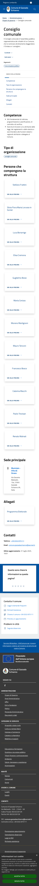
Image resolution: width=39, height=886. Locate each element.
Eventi (7, 795)
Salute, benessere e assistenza (15, 762)
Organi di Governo (11, 695)
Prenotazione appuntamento (15, 831)
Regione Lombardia (10, 2)
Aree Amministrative (12, 698)
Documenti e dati (11, 715)
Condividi (8, 53)
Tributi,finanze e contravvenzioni (16, 755)
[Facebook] (5, 685)
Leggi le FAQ (9, 838)
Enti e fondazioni (11, 705)
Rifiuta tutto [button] (19, 881)
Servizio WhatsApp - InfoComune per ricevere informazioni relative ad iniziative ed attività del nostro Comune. (19, 646)
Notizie (7, 776)
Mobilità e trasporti (11, 739)
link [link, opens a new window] (8, 872)
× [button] (36, 855)
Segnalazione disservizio (13, 834)
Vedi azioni (9, 57)
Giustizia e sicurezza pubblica (15, 752)
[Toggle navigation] (4, 9)
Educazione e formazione (13, 749)
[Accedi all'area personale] (31, 2)
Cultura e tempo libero (13, 728)
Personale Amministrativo (14, 712)
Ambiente (8, 759)
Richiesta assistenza (12, 841)
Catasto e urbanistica (12, 735)
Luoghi (7, 792)
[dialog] (19, 869)
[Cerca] (34, 9)
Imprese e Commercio (12, 732)
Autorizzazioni (10, 765)
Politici (7, 708)
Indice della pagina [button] (13, 74)
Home (4, 18)
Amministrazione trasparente (15, 851)
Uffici (6, 702)
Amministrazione (16, 18)
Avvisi (7, 782)
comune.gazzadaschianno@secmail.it (22, 545)
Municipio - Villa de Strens (15, 471)
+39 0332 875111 (17, 541)
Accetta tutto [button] (19, 876)
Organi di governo (8, 20)
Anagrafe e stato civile (13, 725)
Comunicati (9, 779)
